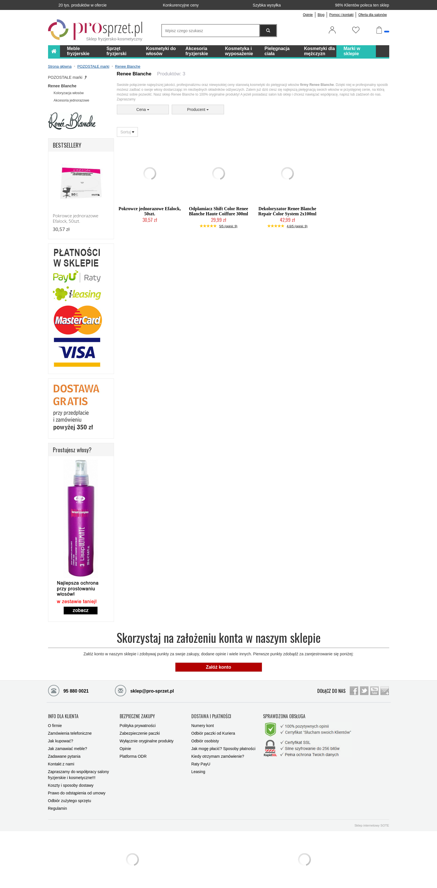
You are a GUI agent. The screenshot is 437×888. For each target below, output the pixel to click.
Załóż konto (218, 667)
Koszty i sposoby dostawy (71, 785)
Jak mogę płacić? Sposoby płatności (223, 748)
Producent (198, 109)
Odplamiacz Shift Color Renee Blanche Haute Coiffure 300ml (218, 211)
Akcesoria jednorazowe (71, 100)
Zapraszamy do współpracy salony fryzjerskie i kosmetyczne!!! (78, 774)
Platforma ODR (133, 756)
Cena (142, 109)
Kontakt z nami (61, 764)
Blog (321, 15)
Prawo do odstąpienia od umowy (76, 793)
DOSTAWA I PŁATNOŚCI (211, 716)
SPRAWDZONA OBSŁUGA (284, 716)
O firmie (55, 725)
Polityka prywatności (138, 725)
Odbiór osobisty (205, 741)
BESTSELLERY (67, 145)
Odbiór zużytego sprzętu (69, 800)
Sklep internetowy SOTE (372, 825)
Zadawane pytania (64, 756)
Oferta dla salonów (372, 15)
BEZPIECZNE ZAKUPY (137, 716)
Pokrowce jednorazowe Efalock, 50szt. (150, 211)
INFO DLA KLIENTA (63, 716)
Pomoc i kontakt (341, 15)
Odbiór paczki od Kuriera (213, 733)
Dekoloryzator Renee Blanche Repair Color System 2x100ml (287, 211)
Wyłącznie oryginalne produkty (147, 741)
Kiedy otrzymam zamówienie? (217, 756)
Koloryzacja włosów (69, 93)
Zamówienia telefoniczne (70, 733)
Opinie (308, 15)
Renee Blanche (62, 86)
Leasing (198, 771)
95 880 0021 (68, 690)
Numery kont (202, 725)
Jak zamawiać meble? (67, 748)
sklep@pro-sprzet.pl (144, 690)
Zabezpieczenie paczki (140, 733)
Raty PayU (200, 764)
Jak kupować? (60, 741)
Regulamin (57, 808)
